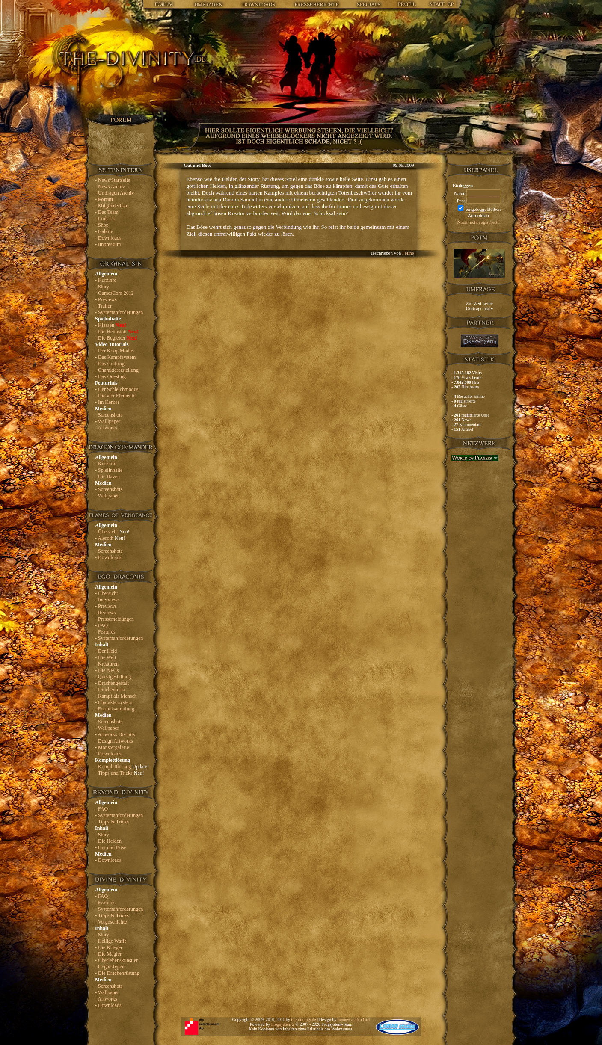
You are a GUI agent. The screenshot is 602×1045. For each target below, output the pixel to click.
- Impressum (108, 244)
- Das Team (107, 212)
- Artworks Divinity (115, 734)
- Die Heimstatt (117, 332)
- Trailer (103, 306)
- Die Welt (105, 657)
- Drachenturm (110, 690)
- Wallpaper (107, 496)
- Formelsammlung (114, 709)
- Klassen (110, 325)
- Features (105, 632)
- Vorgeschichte (111, 922)
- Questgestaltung (113, 677)
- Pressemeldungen (114, 619)
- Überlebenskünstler (116, 960)
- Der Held (106, 651)
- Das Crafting (110, 364)
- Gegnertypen (110, 967)
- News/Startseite (112, 180)
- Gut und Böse (110, 847)
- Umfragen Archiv (114, 193)
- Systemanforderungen (119, 312)
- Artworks (106, 428)
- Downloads (108, 238)
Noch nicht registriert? (478, 222)
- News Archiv (110, 186)
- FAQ (101, 625)
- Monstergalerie (112, 747)
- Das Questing (110, 376)
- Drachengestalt (112, 683)
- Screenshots (108, 415)
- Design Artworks (114, 741)
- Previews (106, 299)
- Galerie (104, 231)
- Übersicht (112, 532)
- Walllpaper (107, 421)
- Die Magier (108, 954)
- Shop (102, 225)
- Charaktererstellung (117, 370)
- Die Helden (108, 841)
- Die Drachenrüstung (117, 973)
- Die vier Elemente (115, 396)
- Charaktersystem (114, 702)
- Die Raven (107, 477)
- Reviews (105, 613)
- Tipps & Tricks (112, 822)
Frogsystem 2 (282, 1024)
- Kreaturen (107, 664)
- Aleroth (110, 538)
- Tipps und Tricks (119, 773)
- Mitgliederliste (111, 206)
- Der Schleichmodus (116, 389)
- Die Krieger (108, 947)
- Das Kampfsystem (115, 357)
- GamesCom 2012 (114, 293)
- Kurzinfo (105, 280)
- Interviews (107, 600)
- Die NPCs (107, 670)
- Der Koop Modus (114, 351)
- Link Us (105, 219)
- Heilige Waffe (111, 941)
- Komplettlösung (122, 767)
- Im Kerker (107, 402)
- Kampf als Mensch (116, 696)
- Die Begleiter (116, 338)
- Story (102, 287)
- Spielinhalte (108, 470)
